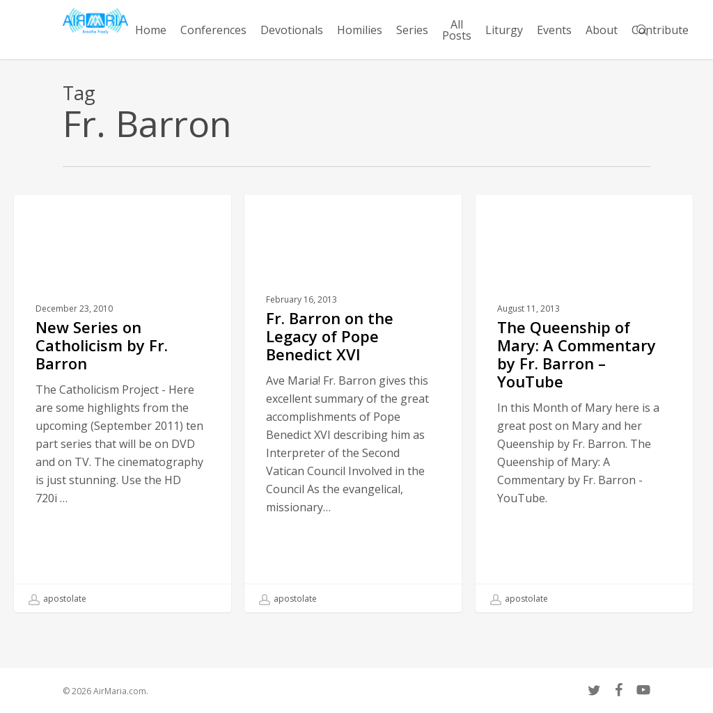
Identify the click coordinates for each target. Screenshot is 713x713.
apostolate (57, 599)
